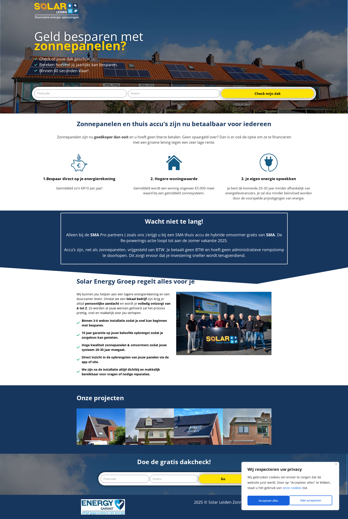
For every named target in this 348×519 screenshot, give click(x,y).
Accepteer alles (312, 500)
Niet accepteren (269, 500)
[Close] (336, 466)
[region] (290, 486)
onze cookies (292, 489)
